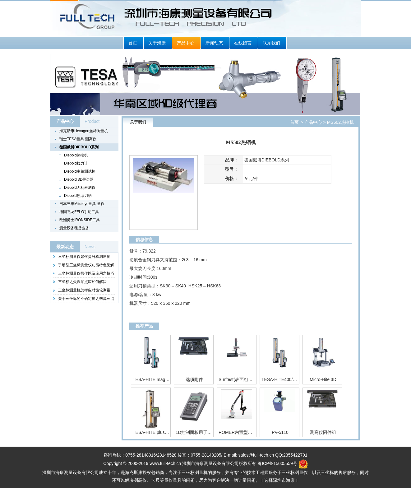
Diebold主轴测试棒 (79, 171)
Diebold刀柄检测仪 (79, 187)
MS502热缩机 (340, 122)
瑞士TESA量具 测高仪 (77, 139)
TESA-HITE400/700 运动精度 (280, 379)
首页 (132, 42)
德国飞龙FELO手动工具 (79, 212)
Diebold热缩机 (76, 155)
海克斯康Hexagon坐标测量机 (83, 131)
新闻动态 (214, 42)
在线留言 (243, 42)
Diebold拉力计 (76, 163)
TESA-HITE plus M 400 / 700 (151, 432)
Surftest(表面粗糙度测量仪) (237, 379)
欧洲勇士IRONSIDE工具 (79, 220)
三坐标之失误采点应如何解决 (82, 282)
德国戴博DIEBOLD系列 (79, 147)
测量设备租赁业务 (74, 228)
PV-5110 (280, 432)
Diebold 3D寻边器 (79, 179)
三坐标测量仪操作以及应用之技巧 (86, 273)
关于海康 (157, 42)
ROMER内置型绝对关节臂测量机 (237, 432)
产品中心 (185, 42)
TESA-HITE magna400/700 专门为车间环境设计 (151, 379)
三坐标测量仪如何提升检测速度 (84, 256)
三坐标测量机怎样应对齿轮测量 (84, 290)
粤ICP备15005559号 (277, 463)
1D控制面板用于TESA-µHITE (194, 432)
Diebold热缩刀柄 (78, 195)
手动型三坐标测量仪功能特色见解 (86, 265)
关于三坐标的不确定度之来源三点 (86, 298)
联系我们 (271, 42)
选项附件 (194, 379)
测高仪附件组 (323, 432)
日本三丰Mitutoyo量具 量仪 (81, 204)
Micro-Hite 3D (323, 379)
